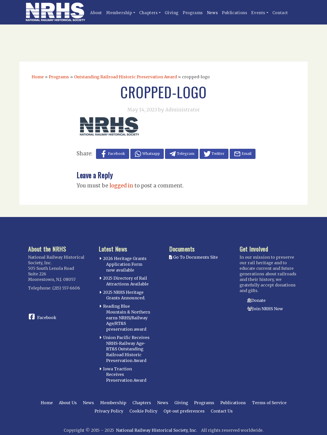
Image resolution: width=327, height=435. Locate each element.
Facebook (46, 317)
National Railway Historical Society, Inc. (156, 430)
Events (258, 12)
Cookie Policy (143, 411)
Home (38, 76)
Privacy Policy (109, 411)
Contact (280, 12)
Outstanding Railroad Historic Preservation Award (125, 76)
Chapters (148, 12)
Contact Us (222, 411)
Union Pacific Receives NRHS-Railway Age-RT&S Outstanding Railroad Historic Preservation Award (126, 349)
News (212, 12)
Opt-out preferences (184, 411)
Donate (258, 300)
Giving (172, 12)
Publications (234, 12)
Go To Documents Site (193, 257)
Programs (193, 12)
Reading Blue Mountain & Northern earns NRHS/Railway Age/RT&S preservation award (126, 318)
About (96, 12)
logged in (121, 185)
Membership (119, 12)
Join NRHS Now (267, 308)
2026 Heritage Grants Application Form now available (125, 264)
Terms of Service (269, 402)
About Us (68, 402)
